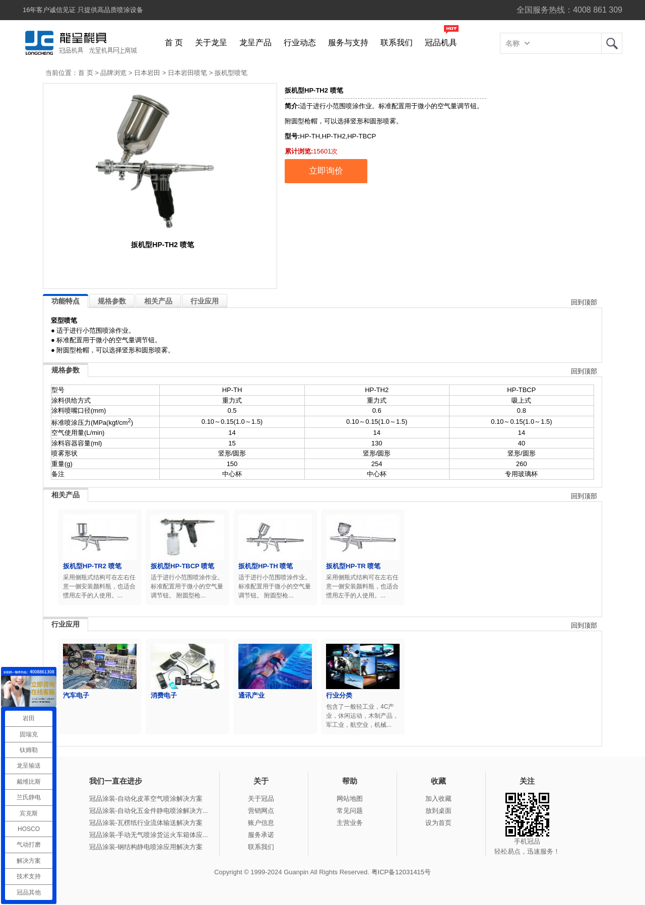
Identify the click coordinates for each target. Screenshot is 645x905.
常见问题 (350, 810)
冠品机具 (441, 42)
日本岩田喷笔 (187, 73)
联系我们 (396, 42)
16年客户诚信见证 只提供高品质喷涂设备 (83, 10)
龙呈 (612, 43)
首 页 (174, 42)
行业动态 (300, 42)
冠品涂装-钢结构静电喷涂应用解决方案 (146, 847)
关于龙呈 (211, 42)
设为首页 (438, 822)
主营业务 (350, 822)
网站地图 (350, 798)
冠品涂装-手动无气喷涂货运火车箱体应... (148, 835)
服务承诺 (261, 835)
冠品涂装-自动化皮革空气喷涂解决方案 (146, 798)
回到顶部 (584, 302)
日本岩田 (147, 73)
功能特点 (65, 301)
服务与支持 (348, 42)
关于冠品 (261, 798)
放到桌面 (438, 810)
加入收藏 (438, 798)
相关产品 (158, 301)
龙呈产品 (255, 42)
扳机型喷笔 (231, 73)
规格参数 (112, 301)
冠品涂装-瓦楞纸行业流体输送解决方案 (146, 822)
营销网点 (261, 810)
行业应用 (204, 301)
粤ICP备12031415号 (401, 872)
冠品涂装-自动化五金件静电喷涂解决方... (148, 810)
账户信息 (261, 822)
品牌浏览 (113, 73)
